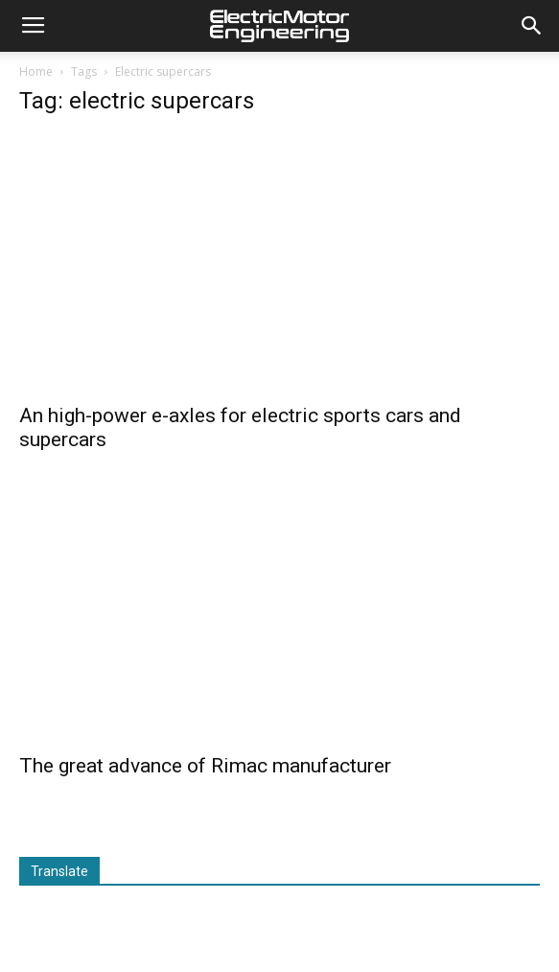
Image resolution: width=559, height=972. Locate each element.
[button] (532, 26)
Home (36, 71)
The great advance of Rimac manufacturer (205, 765)
